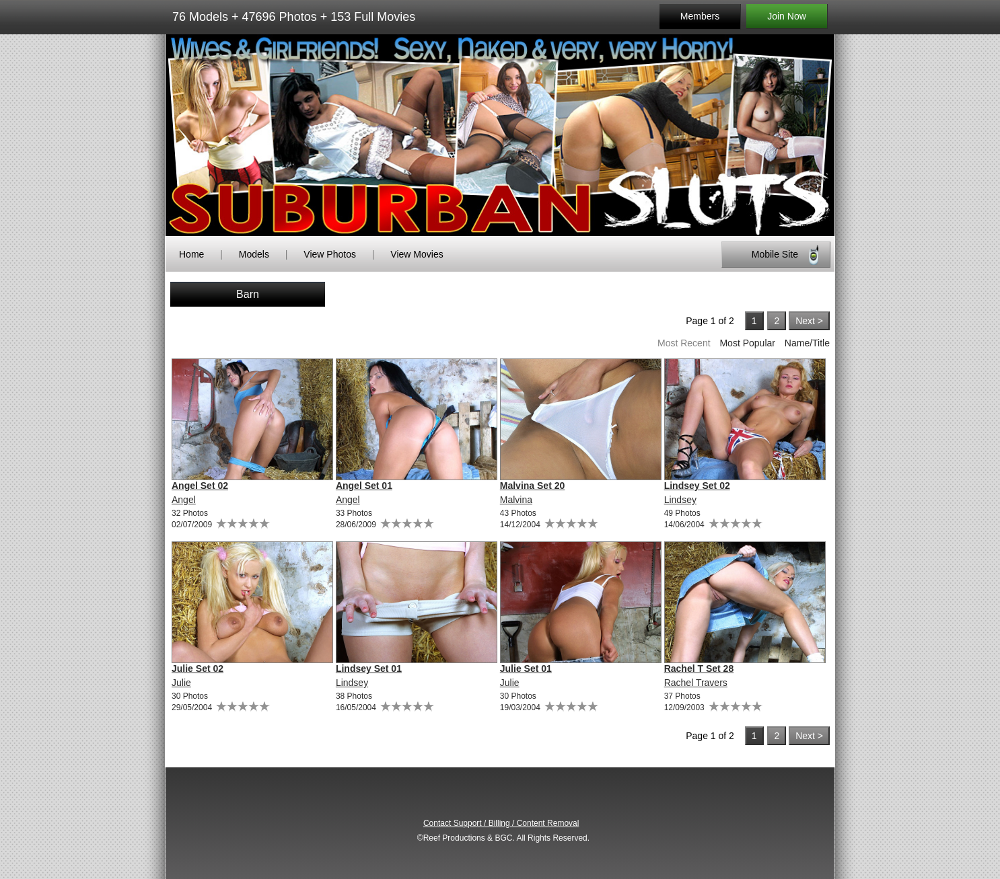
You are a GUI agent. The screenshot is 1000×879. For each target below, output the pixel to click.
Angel (184, 499)
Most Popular (747, 343)
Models (254, 254)
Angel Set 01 (364, 485)
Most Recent (684, 343)
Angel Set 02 (200, 485)
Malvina (516, 499)
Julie (181, 682)
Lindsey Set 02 (697, 485)
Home (191, 254)
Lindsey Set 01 (369, 668)
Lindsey (680, 499)
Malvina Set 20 (532, 485)
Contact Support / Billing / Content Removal (501, 823)
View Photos (329, 254)
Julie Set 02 (197, 668)
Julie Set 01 (526, 668)
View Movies (416, 254)
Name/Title (807, 343)
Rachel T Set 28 (699, 668)
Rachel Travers (695, 682)
